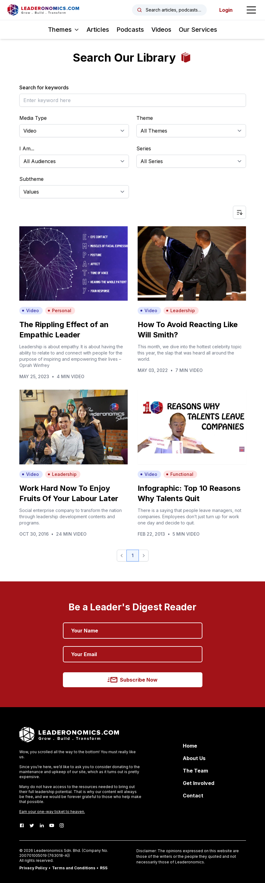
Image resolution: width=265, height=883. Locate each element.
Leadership (180, 310)
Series (143, 148)
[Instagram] (61, 825)
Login (226, 10)
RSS (103, 868)
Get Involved (198, 783)
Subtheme (31, 179)
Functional (179, 474)
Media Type (33, 118)
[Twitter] (31, 825)
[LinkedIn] (41, 825)
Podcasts (130, 29)
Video (30, 310)
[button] (122, 555)
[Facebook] (21, 825)
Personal (59, 310)
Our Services (198, 29)
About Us (194, 758)
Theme (144, 118)
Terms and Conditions (73, 868)
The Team (195, 771)
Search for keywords (44, 87)
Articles (98, 29)
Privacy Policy (33, 868)
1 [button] (133, 555)
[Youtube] (51, 825)
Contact (193, 795)
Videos (161, 29)
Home (190, 746)
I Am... (26, 148)
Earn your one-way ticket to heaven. (52, 811)
